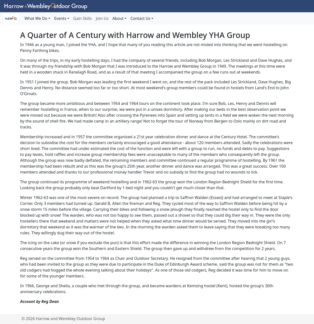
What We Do (36, 18)
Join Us (102, 18)
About (117, 18)
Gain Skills (82, 18)
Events (60, 18)
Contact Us (140, 18)
